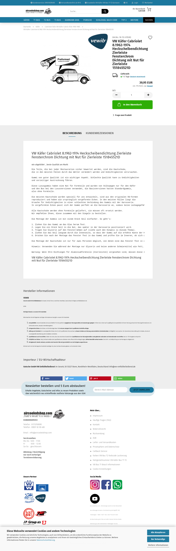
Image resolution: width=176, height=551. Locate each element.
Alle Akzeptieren (158, 532)
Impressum (98, 416)
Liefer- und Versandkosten (104, 442)
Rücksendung (98, 433)
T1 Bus (37, 20)
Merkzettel (147, 3)
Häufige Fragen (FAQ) (102, 420)
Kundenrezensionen (100, 133)
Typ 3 (123, 20)
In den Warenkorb (129, 104)
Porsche (87, 20)
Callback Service (100, 451)
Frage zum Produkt (123, 115)
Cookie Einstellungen (102, 469)
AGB (94, 438)
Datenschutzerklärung (46, 540)
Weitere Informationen (158, 545)
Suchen (149, 20)
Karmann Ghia (72, 20)
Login (135, 3)
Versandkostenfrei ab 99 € (70, 3)
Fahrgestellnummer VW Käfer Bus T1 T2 (110, 460)
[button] (116, 95)
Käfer (26, 20)
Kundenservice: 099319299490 (43, 3)
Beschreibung (72, 133)
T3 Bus (57, 20)
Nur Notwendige (158, 539)
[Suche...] (105, 11)
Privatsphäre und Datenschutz (106, 447)
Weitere (134, 20)
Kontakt (96, 424)
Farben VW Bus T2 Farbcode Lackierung (110, 455)
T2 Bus (47, 20)
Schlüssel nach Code (106, 20)
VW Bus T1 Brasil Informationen (106, 464)
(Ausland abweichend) (137, 77)
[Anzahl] (132, 95)
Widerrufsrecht (99, 429)
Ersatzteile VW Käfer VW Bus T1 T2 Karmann (102, 3)
